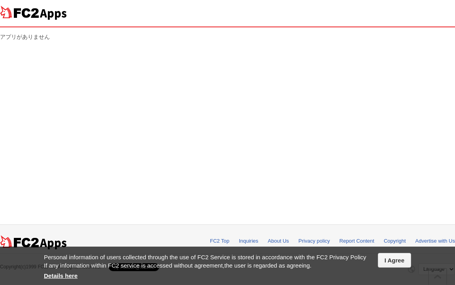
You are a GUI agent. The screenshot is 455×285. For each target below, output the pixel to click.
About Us (278, 241)
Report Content (356, 241)
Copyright (395, 241)
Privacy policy (314, 241)
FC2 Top (219, 241)
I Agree (394, 260)
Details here (61, 276)
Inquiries (248, 241)
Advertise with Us (435, 241)
